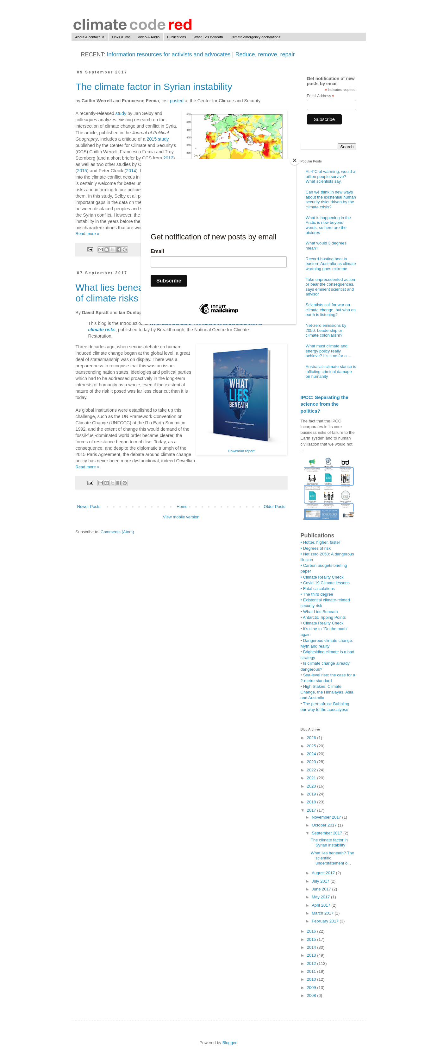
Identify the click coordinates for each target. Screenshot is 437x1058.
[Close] (294, 160)
